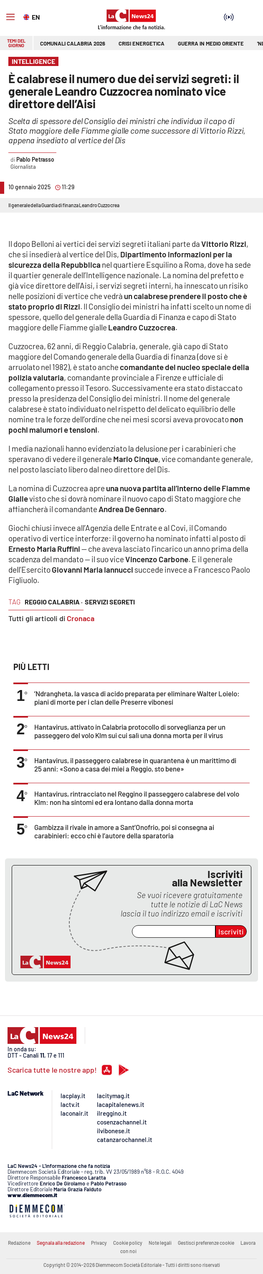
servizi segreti (110, 602)
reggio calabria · (54, 602)
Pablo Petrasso (35, 159)
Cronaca (80, 618)
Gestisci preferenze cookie (206, 1243)
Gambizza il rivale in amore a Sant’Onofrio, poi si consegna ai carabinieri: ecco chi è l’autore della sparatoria (124, 831)
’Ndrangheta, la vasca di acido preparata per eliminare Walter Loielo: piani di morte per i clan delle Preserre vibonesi (137, 697)
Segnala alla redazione (61, 1243)
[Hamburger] (10, 17)
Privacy (99, 1243)
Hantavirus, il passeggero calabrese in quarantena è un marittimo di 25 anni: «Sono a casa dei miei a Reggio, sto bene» (135, 764)
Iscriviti (231, 931)
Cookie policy (127, 1243)
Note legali (160, 1243)
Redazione (19, 1243)
